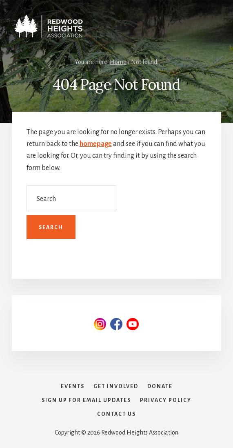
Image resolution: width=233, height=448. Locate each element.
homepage (96, 144)
